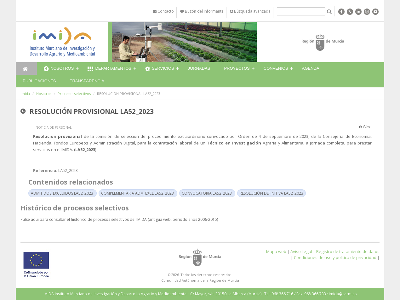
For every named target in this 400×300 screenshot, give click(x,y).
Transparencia (87, 81)
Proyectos (236, 68)
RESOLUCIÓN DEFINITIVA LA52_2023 (271, 193)
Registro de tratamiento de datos (348, 251)
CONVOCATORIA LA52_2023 (207, 193)
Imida (25, 93)
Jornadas (199, 68)
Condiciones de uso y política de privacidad (335, 257)
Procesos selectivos (74, 93)
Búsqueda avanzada (250, 11)
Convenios (276, 68)
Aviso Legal (301, 251)
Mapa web (276, 251)
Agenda (310, 68)
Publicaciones (39, 81)
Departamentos (109, 69)
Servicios (159, 69)
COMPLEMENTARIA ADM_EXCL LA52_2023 (137, 193)
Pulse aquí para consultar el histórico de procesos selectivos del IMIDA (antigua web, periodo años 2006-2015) (119, 219)
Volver (365, 126)
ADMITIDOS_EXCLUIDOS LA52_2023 (62, 193)
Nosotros (59, 69)
